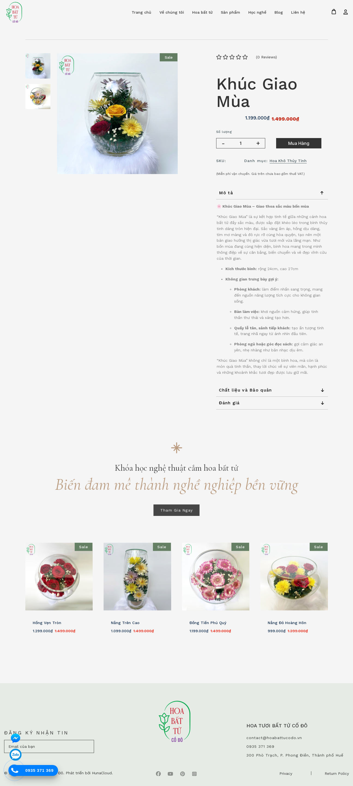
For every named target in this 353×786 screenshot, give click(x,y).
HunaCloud (102, 773)
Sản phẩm (230, 12)
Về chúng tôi (171, 12)
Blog (278, 12)
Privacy (285, 773)
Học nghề (257, 12)
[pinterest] (182, 773)
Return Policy (337, 773)
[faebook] (158, 773)
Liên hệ (298, 12)
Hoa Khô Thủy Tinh (288, 161)
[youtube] (170, 773)
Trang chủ (141, 12)
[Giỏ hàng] (334, 11)
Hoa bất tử (202, 12)
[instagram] (194, 773)
